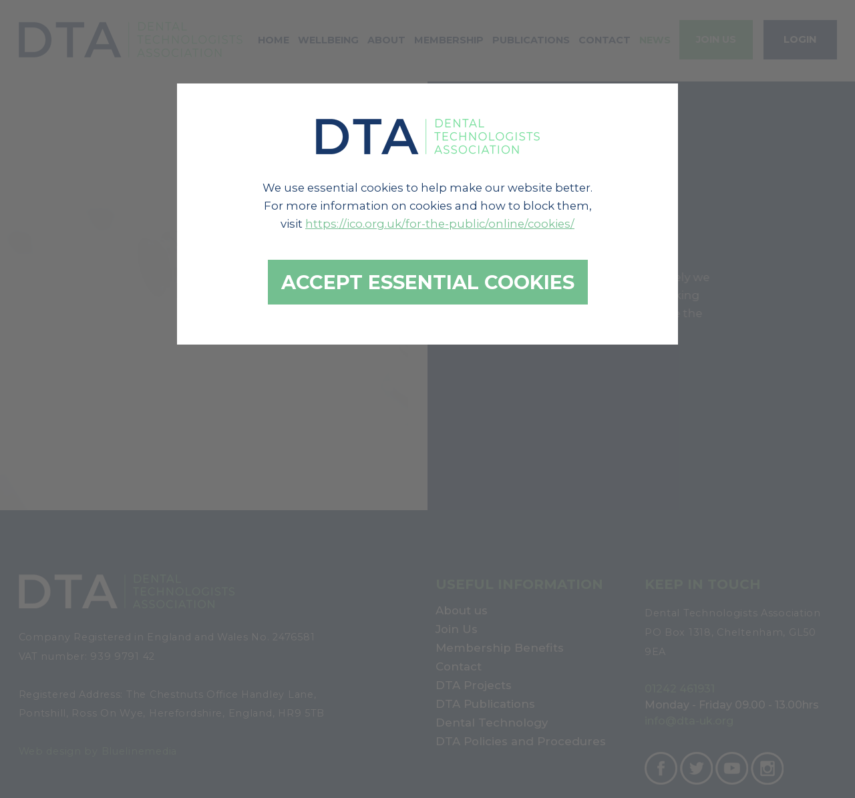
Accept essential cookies (427, 282)
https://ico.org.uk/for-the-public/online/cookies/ (439, 223)
